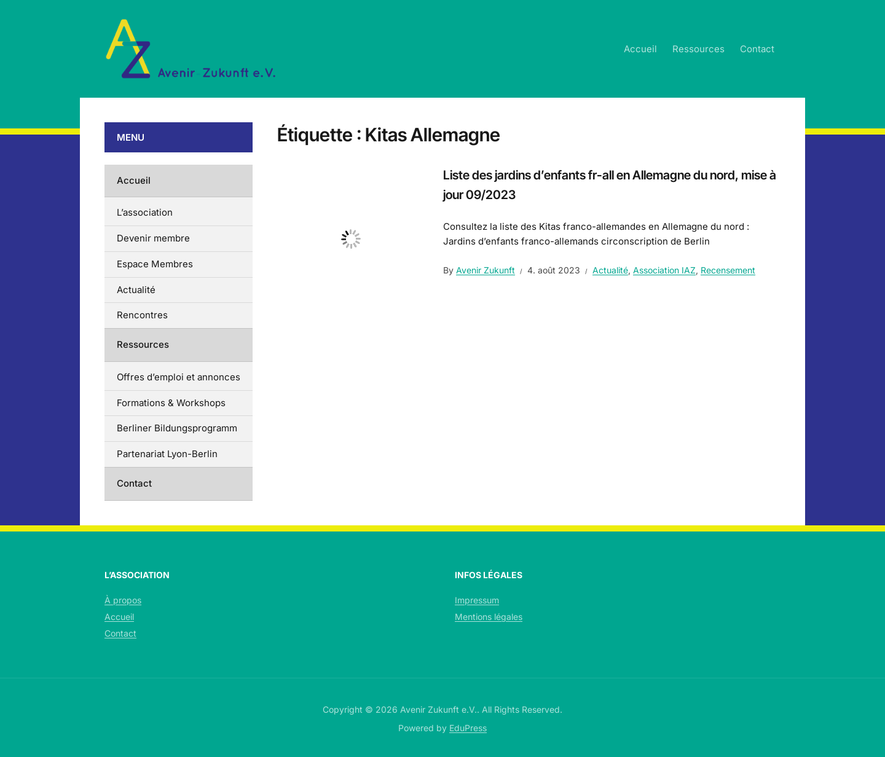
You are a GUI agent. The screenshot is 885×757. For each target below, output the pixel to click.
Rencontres (142, 315)
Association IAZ (664, 270)
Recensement (728, 270)
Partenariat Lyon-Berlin (167, 454)
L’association (145, 212)
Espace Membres (155, 264)
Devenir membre (153, 238)
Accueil (640, 49)
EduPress (468, 728)
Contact (757, 49)
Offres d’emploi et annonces (178, 377)
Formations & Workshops (171, 403)
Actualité (610, 270)
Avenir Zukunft (485, 270)
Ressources (698, 49)
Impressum (477, 600)
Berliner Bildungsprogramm (177, 428)
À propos (122, 600)
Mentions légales (488, 616)
